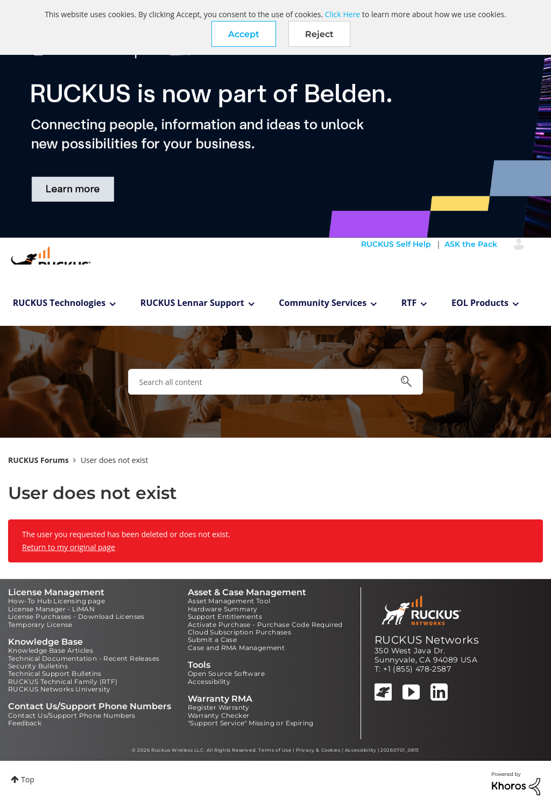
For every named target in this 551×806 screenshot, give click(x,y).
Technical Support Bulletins (55, 673)
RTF (409, 303)
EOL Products (479, 303)
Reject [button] (319, 34)
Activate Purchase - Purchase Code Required (265, 624)
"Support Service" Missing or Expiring (251, 723)
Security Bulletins (38, 666)
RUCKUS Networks (427, 639)
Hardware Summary (222, 609)
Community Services (322, 303)
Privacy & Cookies (318, 750)
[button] (243, 34)
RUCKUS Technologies (59, 303)
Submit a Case (212, 640)
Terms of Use (274, 750)
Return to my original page (68, 547)
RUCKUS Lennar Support (192, 303)
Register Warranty (219, 707)
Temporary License (40, 624)
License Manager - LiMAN (51, 609)
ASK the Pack (470, 244)
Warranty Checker (218, 715)
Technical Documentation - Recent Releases (83, 658)
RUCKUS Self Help (396, 244)
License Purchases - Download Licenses (76, 616)
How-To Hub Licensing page (56, 601)
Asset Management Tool (229, 601)
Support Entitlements (225, 616)
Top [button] (27, 779)
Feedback (24, 723)
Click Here (342, 14)
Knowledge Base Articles (50, 650)
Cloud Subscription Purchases (239, 632)
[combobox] (275, 382)
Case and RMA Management (236, 648)
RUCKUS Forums (38, 460)
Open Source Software (226, 673)
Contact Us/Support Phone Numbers (72, 715)
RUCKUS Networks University (59, 689)
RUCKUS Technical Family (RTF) (63, 681)
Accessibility (209, 681)
